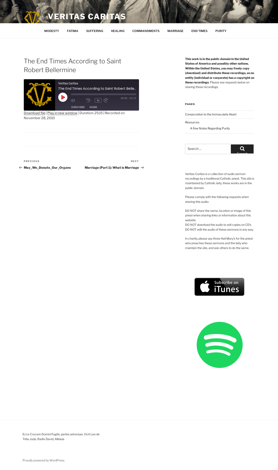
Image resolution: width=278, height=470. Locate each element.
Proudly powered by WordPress (43, 460)
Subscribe (78, 107)
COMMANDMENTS (145, 31)
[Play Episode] (62, 97)
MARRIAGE (175, 31)
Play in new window (62, 113)
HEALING (117, 31)
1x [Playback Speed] (98, 100)
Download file (34, 113)
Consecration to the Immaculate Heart (210, 114)
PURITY (220, 31)
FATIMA (72, 31)
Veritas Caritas (87, 16)
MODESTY (51, 31)
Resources (192, 122)
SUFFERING (94, 31)
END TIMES (199, 31)
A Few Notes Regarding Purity (210, 128)
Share (93, 107)
